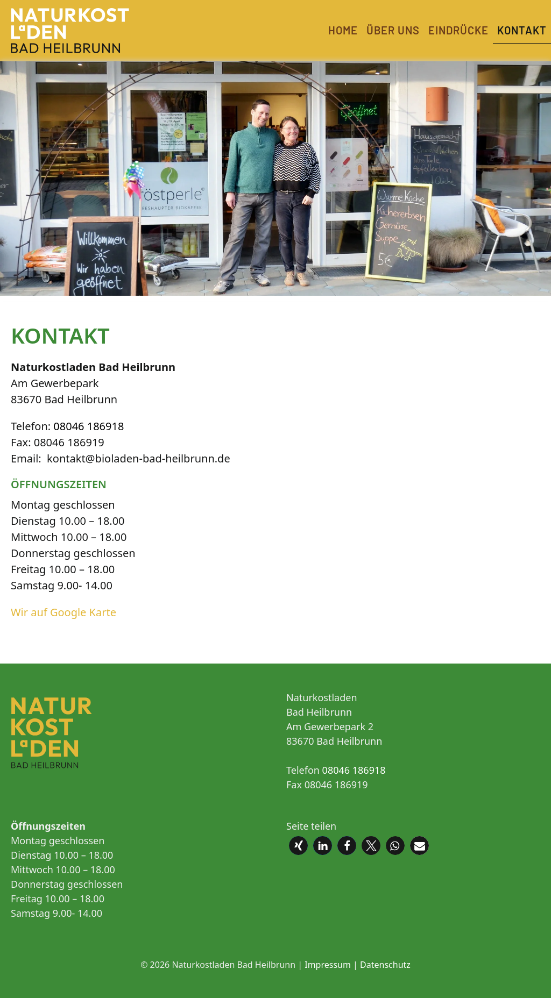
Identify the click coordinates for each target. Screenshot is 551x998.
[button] (298, 845)
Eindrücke (458, 30)
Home (343, 30)
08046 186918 (88, 426)
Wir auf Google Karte (63, 612)
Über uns (393, 30)
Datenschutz (385, 965)
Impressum (328, 965)
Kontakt (522, 30)
